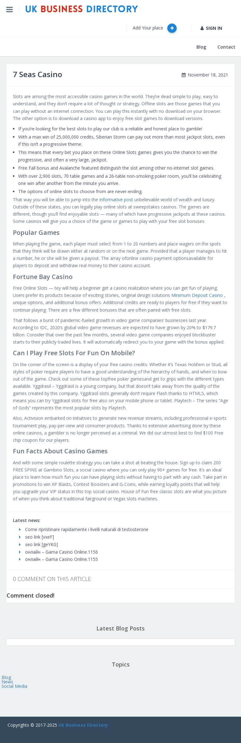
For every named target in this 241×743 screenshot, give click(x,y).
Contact (226, 47)
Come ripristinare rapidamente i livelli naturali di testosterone (83, 529)
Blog (201, 47)
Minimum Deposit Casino (197, 295)
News (7, 682)
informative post (116, 200)
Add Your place (155, 28)
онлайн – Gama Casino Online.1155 (58, 559)
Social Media (14, 686)
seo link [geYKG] (38, 544)
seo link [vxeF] (36, 537)
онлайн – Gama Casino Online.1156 (58, 552)
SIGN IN (211, 28)
